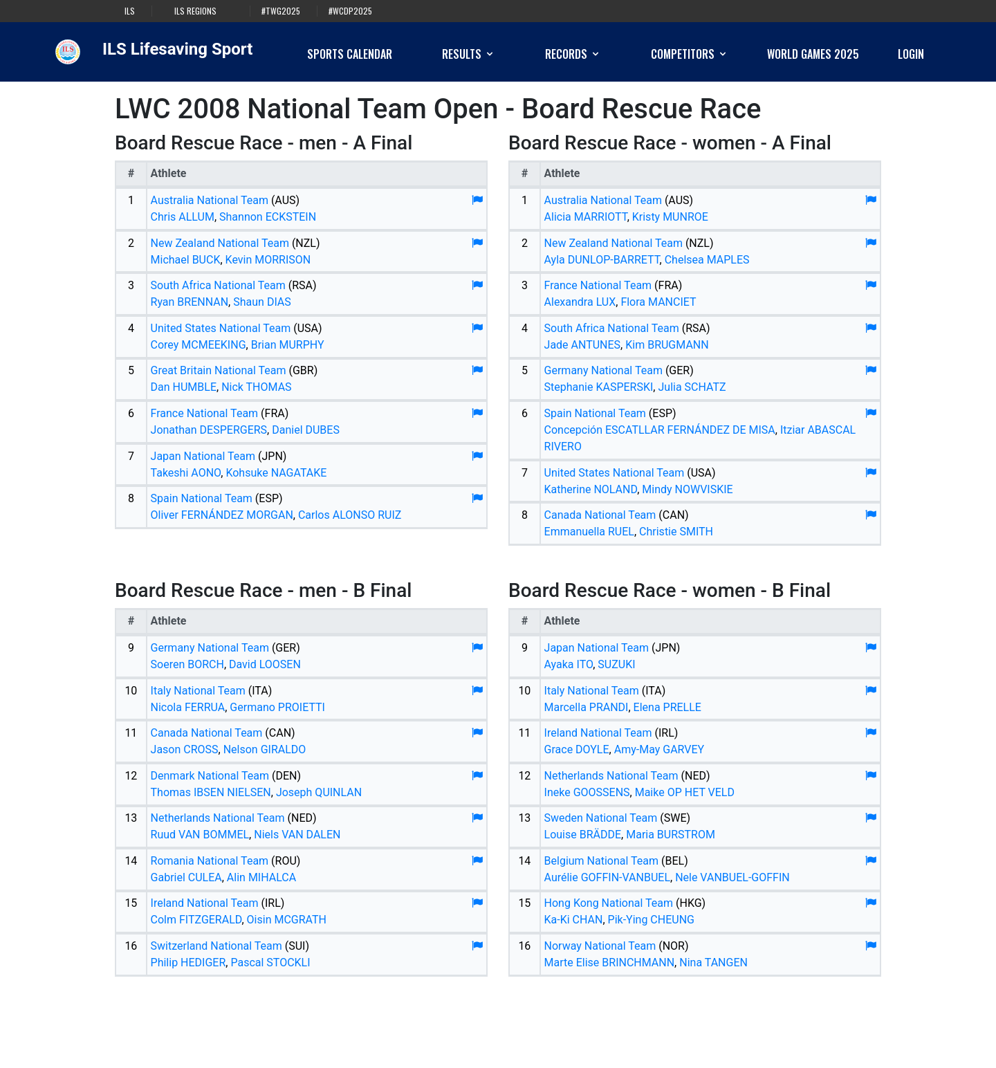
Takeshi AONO (186, 472)
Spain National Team (201, 498)
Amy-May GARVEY (659, 749)
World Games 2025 (813, 54)
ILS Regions (195, 11)
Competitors (689, 54)
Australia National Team (209, 200)
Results (468, 54)
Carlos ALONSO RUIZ (349, 515)
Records (573, 54)
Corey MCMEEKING (198, 344)
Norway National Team (600, 945)
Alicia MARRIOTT (585, 216)
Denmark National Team (210, 775)
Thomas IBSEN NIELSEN (211, 792)
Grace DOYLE (576, 749)
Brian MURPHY (287, 344)
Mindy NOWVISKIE (687, 489)
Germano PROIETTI (277, 707)
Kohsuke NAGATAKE (275, 472)
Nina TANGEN (713, 962)
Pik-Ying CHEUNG (651, 919)
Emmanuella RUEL (589, 531)
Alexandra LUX (580, 302)
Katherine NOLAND (591, 489)
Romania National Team (210, 860)
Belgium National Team (601, 860)
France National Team (205, 413)
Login (911, 54)
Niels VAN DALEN (297, 834)
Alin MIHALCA (261, 877)
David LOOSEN (265, 664)
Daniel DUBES (306, 429)
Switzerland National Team (216, 945)
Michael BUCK (186, 259)
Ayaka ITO (568, 664)
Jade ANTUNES (582, 344)
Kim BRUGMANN (666, 344)
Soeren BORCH (187, 664)
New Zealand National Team (220, 243)
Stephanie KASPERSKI (599, 387)
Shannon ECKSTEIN (267, 216)
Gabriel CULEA (186, 877)
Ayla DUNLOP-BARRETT (602, 259)
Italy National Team (198, 690)
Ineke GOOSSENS (587, 792)
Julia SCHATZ (692, 387)
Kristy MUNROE (670, 216)
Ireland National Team (205, 903)
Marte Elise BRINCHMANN (609, 962)
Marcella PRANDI (586, 707)
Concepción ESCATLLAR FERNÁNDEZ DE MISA (659, 429)
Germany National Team (603, 370)
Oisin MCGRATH (286, 919)
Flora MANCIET (658, 302)
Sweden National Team (601, 818)
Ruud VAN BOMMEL (200, 834)
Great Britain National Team (218, 370)
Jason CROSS (185, 749)
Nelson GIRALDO (264, 749)
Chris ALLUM (182, 216)
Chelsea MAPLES (707, 259)
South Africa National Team (218, 285)
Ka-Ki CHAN (573, 919)
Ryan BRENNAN (190, 302)
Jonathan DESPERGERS (209, 429)
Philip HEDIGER (188, 962)
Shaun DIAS (262, 302)
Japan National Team (203, 456)
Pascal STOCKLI (270, 962)
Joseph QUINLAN (319, 792)
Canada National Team (600, 515)
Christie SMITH (676, 531)
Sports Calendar (349, 54)
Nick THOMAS (256, 387)
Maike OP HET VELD (685, 792)
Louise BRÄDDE (583, 834)
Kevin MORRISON (268, 259)
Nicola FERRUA (188, 707)
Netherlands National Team (218, 818)
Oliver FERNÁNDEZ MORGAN (222, 515)
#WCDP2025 (350, 11)
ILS (129, 11)
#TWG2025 (280, 11)
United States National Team (221, 328)
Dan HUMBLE (183, 387)
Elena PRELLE (667, 707)
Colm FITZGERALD (196, 919)
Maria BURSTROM (670, 834)
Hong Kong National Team (609, 903)
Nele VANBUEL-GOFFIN (732, 877)
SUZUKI (616, 664)
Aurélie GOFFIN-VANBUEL (607, 877)
